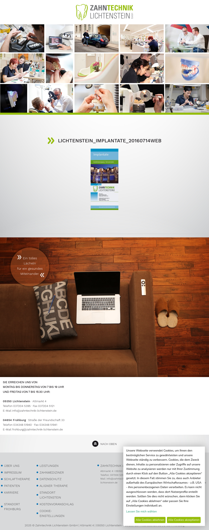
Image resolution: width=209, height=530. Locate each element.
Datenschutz (50, 479)
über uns (11, 466)
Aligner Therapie (54, 486)
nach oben (108, 444)
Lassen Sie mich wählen (141, 511)
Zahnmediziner (52, 472)
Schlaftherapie (17, 479)
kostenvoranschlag (57, 504)
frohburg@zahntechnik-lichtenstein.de (37, 429)
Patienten (12, 486)
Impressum (12, 472)
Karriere (11, 492)
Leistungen (49, 466)
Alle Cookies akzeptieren (183, 520)
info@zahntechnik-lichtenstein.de (34, 410)
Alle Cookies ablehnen (150, 520)
